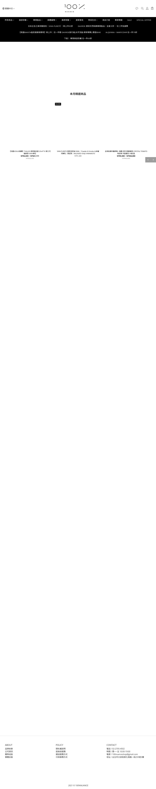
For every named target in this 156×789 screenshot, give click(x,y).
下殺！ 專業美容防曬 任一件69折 (78, 38)
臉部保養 (23, 20)
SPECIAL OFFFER (144, 20)
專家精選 (118, 20)
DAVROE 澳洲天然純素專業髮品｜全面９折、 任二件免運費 (103, 26)
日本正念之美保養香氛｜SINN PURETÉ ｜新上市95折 (50, 26)
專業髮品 (38, 20)
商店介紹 (106, 20)
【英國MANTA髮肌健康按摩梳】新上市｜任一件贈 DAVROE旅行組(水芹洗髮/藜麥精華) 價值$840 (60, 32)
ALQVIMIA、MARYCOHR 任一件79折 (121, 32)
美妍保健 (66, 20)
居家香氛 (79, 20)
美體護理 (52, 20)
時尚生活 (93, 20)
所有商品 (9, 20)
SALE (129, 20)
